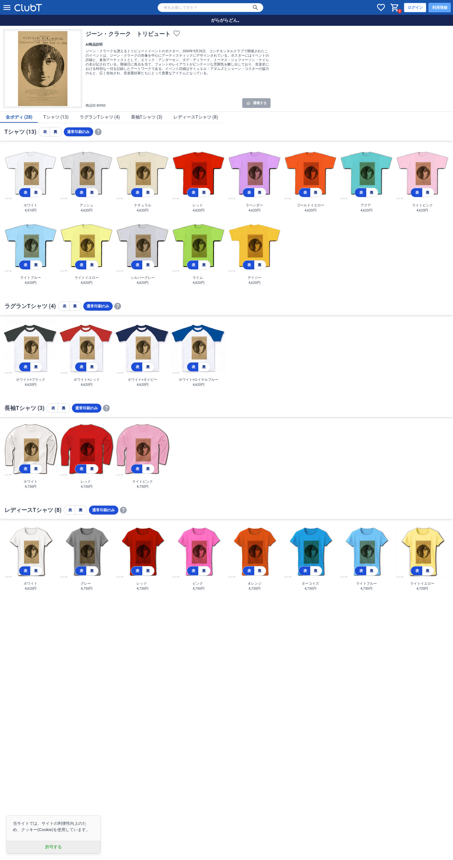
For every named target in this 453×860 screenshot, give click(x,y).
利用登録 (439, 7)
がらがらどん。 (226, 20)
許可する (53, 847)
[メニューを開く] (7, 7)
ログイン (415, 7)
